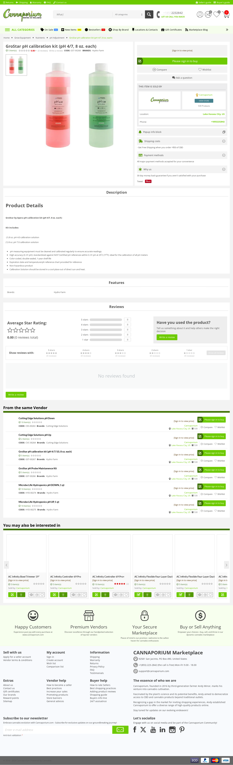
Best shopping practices (103, 688)
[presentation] (27, 744)
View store (204, 100)
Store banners (54, 698)
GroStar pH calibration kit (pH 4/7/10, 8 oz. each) (45, 451)
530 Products (204, 105)
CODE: (67, 50)
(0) (43, 51)
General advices (55, 701)
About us (8, 685)
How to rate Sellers (100, 685)
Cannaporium (191, 425)
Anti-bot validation (12, 735)
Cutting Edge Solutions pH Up (35, 434)
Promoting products (57, 694)
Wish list (51, 663)
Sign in (50, 657)
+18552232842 (218, 121)
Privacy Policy (97, 666)
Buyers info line (98, 698)
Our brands (9, 694)
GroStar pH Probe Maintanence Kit (38, 468)
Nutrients (40, 37)
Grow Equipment (22, 37)
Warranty (95, 660)
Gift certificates (11, 691)
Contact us (9, 688)
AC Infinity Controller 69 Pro (65, 576)
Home (7, 37)
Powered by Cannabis (40, 760)
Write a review (56, 51)
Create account (55, 660)
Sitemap (7, 701)
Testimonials (97, 673)
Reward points (11, 698)
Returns (94, 663)
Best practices (54, 688)
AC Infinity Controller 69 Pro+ (108, 576)
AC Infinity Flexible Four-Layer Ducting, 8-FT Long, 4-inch (196, 576)
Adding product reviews (103, 691)
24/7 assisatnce (98, 701)
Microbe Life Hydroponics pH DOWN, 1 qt (41, 485)
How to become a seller (59, 685)
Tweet (140, 181)
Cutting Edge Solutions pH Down (37, 418)
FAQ (92, 669)
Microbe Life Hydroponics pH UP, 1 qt (39, 502)
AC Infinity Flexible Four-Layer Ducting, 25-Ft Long (153, 576)
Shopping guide (98, 694)
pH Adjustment (57, 37)
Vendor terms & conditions (17, 660)
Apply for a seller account (17, 657)
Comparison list (55, 666)
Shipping (95, 657)
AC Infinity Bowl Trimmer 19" (23, 576)
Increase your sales (57, 691)
